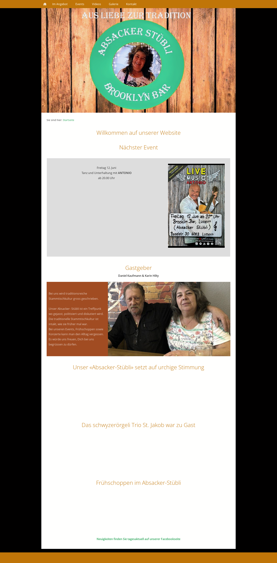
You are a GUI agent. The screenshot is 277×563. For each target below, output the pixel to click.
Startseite (68, 120)
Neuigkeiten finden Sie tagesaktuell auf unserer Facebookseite (138, 539)
